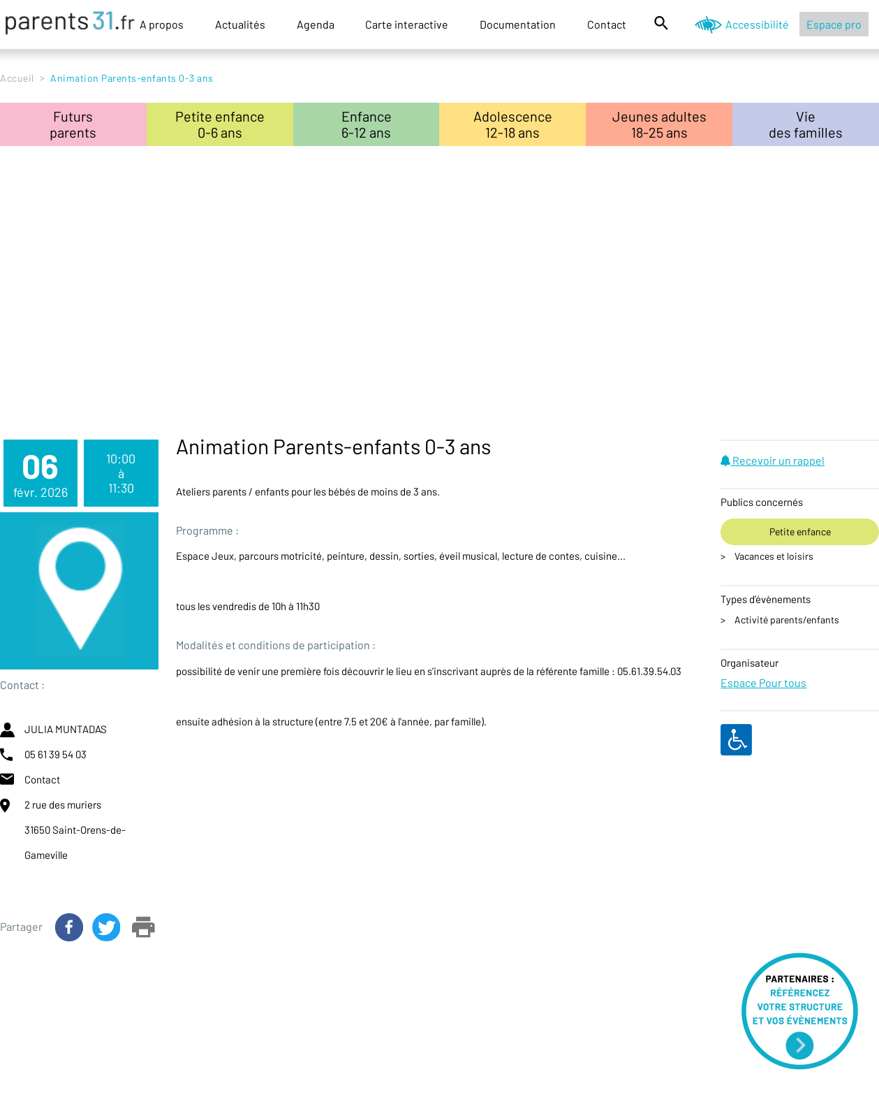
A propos (162, 24)
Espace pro (834, 24)
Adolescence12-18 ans (512, 124)
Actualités (240, 24)
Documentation (518, 24)
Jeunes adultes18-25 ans (659, 124)
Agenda (315, 24)
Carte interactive (406, 24)
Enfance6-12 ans (366, 124)
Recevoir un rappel (773, 460)
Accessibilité (757, 24)
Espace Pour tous (763, 682)
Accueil (17, 78)
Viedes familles (806, 124)
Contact (606, 24)
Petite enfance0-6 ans (220, 124)
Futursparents (73, 124)
